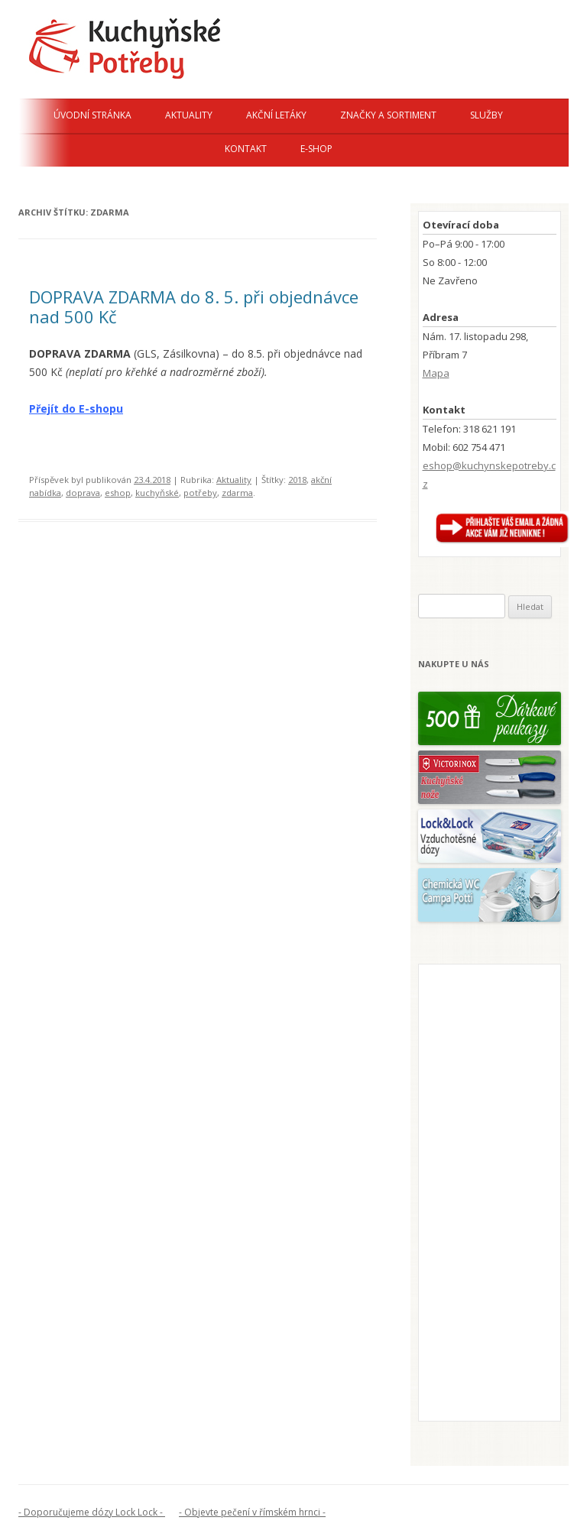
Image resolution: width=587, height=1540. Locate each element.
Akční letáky (276, 115)
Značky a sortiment (388, 115)
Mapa (436, 373)
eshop (118, 492)
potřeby (200, 492)
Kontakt (246, 148)
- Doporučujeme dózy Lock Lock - (91, 1512)
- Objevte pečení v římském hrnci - (252, 1512)
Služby (486, 115)
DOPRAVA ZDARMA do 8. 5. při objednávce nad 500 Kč (193, 306)
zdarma (237, 492)
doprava (83, 492)
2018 (297, 479)
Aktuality (188, 115)
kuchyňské (157, 492)
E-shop (316, 148)
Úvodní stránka (92, 115)
